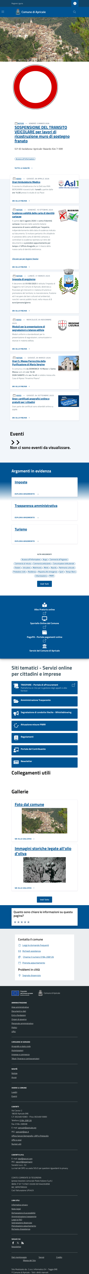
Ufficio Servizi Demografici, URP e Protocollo (30, 1135)
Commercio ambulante (42, 563)
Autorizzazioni (17, 1050)
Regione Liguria (17, 3)
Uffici (14, 1031)
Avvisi (14, 1077)
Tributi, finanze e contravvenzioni (25, 1058)
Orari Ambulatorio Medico (26, 182)
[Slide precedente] (12, 442)
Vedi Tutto (44, 899)
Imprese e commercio (21, 1054)
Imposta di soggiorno (23, 279)
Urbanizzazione (41, 576)
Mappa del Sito (29, 1260)
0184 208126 (26, 1120)
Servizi (41, 1257)
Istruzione (26, 568)
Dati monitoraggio (19, 1257)
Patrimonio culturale (67, 568)
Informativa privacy (20, 1204)
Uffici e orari (17, 1139)
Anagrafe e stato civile (21, 1046)
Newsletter (16, 1246)
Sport (61, 572)
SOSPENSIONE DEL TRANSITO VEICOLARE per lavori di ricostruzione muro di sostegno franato (42, 134)
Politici (14, 1027)
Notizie (14, 1073)
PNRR (51, 576)
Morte (46, 568)
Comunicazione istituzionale (63, 563)
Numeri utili (16, 1143)
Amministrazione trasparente (24, 1216)
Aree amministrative (20, 1007)
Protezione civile (19, 572)
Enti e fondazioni (19, 1015)
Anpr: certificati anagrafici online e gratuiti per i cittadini (30, 400)
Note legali (16, 1208)
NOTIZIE (21, 123)
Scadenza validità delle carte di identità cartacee (33, 214)
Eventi (14, 1096)
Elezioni (17, 568)
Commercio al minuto (23, 563)
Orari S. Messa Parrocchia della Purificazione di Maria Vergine (29, 362)
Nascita (54, 568)
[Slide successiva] (17, 442)
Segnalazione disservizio (22, 1222)
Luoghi (14, 1092)
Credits (59, 1257)
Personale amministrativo (22, 1023)
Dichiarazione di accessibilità (23, 1212)
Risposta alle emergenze (47, 572)
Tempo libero (71, 572)
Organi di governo (19, 1019)
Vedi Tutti (44, 583)
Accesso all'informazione (31, 559)
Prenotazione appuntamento (24, 1225)
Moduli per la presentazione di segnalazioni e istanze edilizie (28, 328)
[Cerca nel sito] (73, 12)
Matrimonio (37, 568)
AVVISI (18, 178)
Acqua (45, 559)
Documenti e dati (19, 1011)
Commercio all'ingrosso (58, 559)
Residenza (32, 572)
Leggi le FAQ (17, 1219)
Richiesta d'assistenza (21, 1229)
